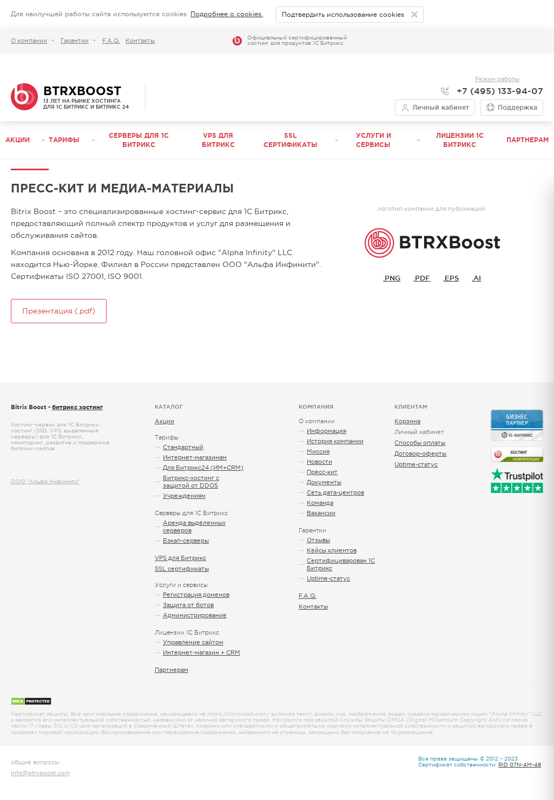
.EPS (451, 278)
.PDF (421, 278)
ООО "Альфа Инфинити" (45, 481)
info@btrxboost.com (40, 773)
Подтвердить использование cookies (343, 14)
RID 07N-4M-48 (519, 765)
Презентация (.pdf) (58, 310)
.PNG (391, 278)
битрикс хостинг (77, 407)
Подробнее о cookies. (226, 14)
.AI (476, 278)
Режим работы (497, 79)
